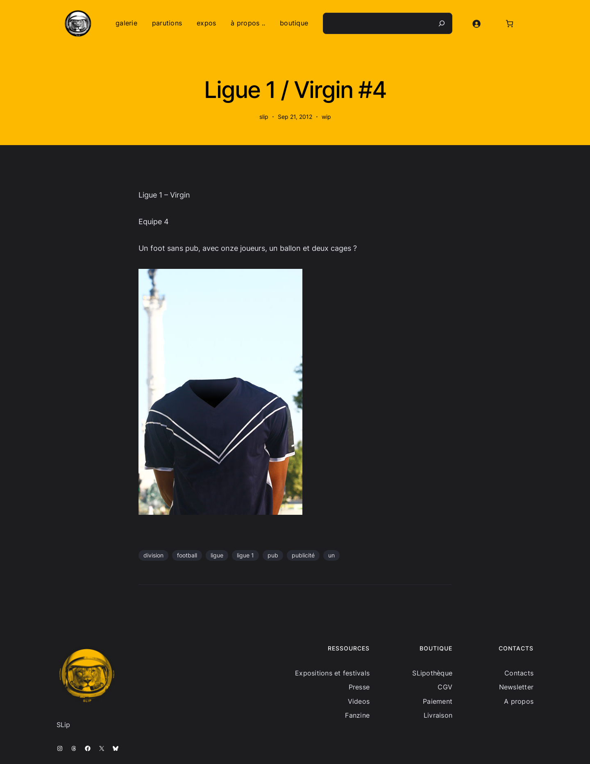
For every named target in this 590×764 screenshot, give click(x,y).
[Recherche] (441, 23)
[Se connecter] (476, 23)
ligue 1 (245, 555)
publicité (303, 555)
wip (326, 116)
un (331, 555)
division (153, 555)
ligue (217, 555)
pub (273, 555)
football (187, 555)
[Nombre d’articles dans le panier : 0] (509, 23)
